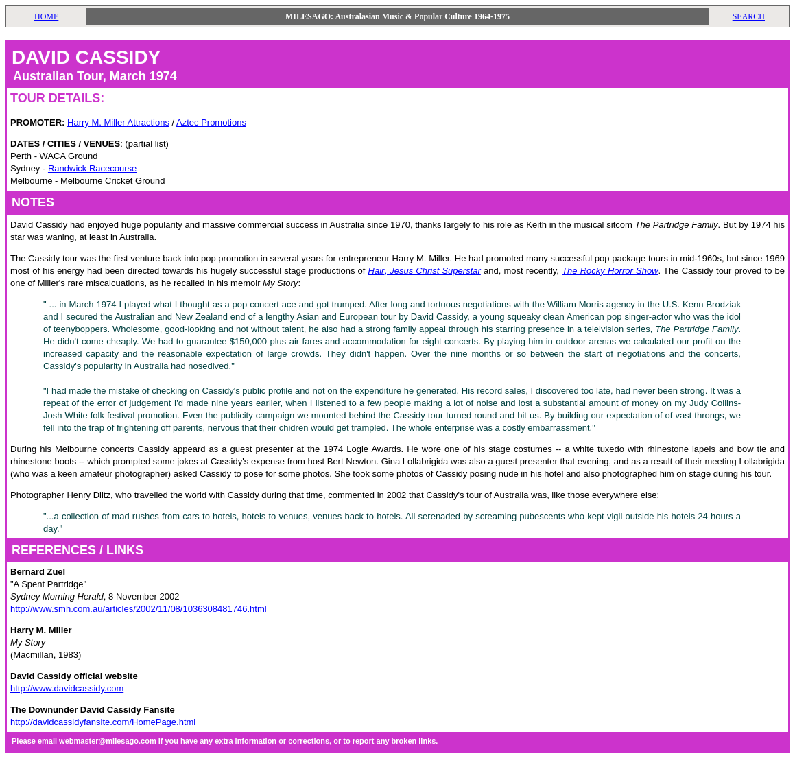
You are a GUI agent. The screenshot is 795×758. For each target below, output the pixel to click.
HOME (46, 16)
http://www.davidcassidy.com (66, 688)
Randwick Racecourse (92, 168)
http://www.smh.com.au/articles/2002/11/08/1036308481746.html (138, 609)
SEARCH (749, 16)
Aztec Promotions (211, 122)
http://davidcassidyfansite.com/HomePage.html (102, 722)
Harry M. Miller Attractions (118, 122)
